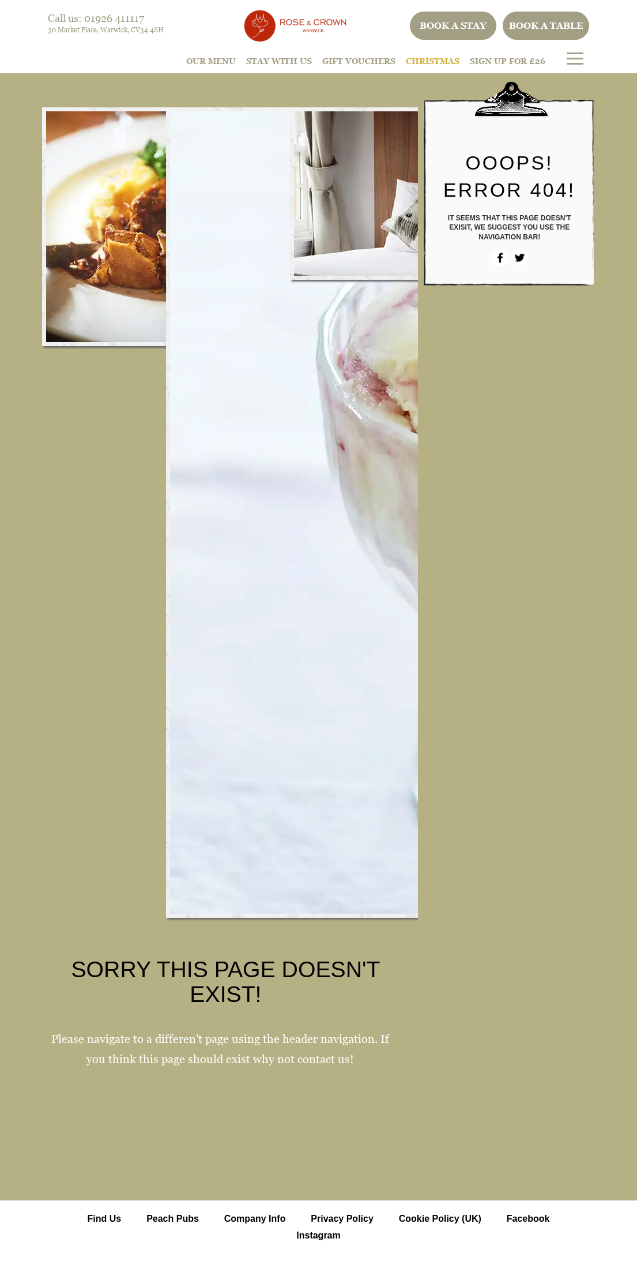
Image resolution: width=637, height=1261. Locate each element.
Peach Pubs (172, 1219)
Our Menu (211, 61)
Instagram (318, 1235)
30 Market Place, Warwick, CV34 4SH (106, 29)
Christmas (432, 61)
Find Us (105, 1219)
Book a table (546, 25)
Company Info (255, 1219)
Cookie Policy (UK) (440, 1219)
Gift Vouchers (358, 61)
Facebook (528, 1219)
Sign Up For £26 (507, 61)
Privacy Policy (342, 1219)
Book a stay (453, 25)
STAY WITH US (279, 61)
